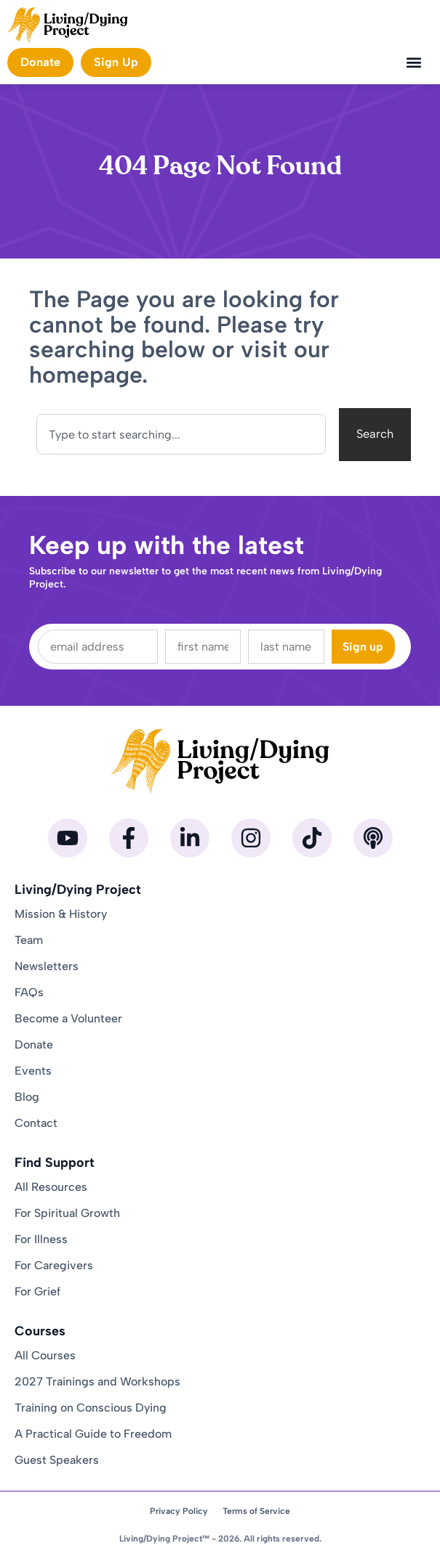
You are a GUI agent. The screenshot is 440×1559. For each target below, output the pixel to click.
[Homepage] (67, 25)
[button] (413, 63)
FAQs (29, 992)
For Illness (41, 1239)
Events (33, 1071)
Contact (36, 1123)
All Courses (45, 1355)
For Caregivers (54, 1265)
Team (29, 940)
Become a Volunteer (68, 1018)
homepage (85, 374)
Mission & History (61, 914)
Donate (34, 1044)
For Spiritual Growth (67, 1213)
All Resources (51, 1187)
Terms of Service (256, 1511)
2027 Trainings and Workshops (97, 1381)
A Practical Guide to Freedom (93, 1434)
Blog (27, 1097)
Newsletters (47, 966)
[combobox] (181, 434)
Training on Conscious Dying (91, 1408)
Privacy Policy (179, 1511)
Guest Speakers (57, 1460)
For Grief (37, 1291)
